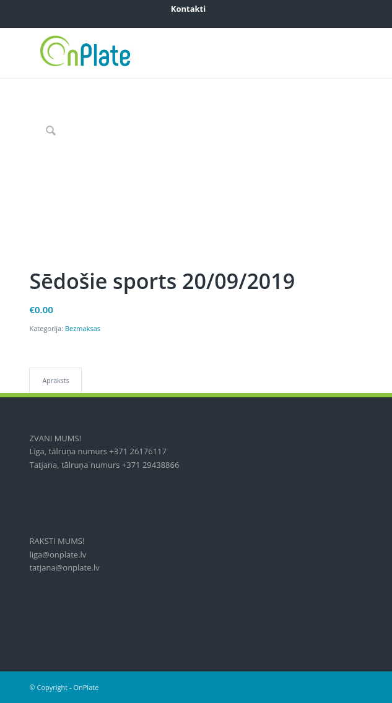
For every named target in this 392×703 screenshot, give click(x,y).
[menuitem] (188, 9)
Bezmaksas (82, 328)
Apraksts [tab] (55, 380)
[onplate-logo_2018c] (162, 53)
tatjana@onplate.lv (64, 567)
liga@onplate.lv (57, 554)
